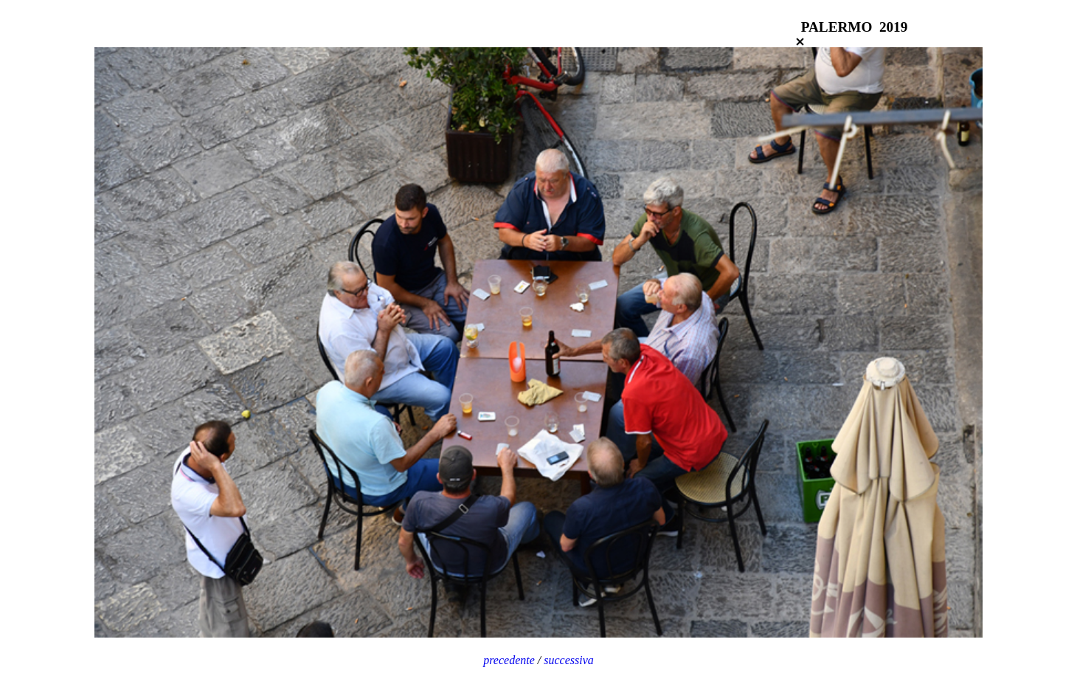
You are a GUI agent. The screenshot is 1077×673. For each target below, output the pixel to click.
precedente (510, 660)
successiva (569, 660)
